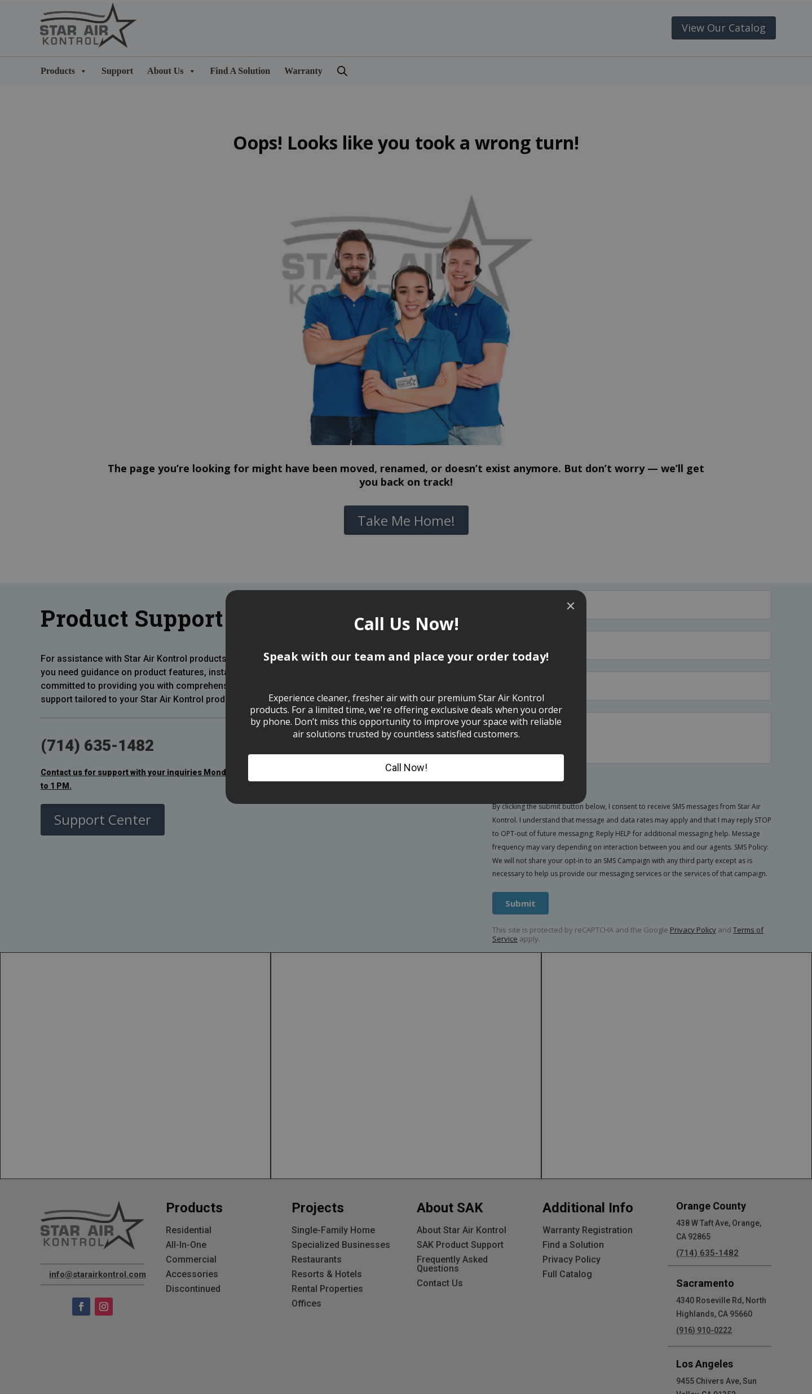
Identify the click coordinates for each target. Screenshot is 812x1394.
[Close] (571, 606)
